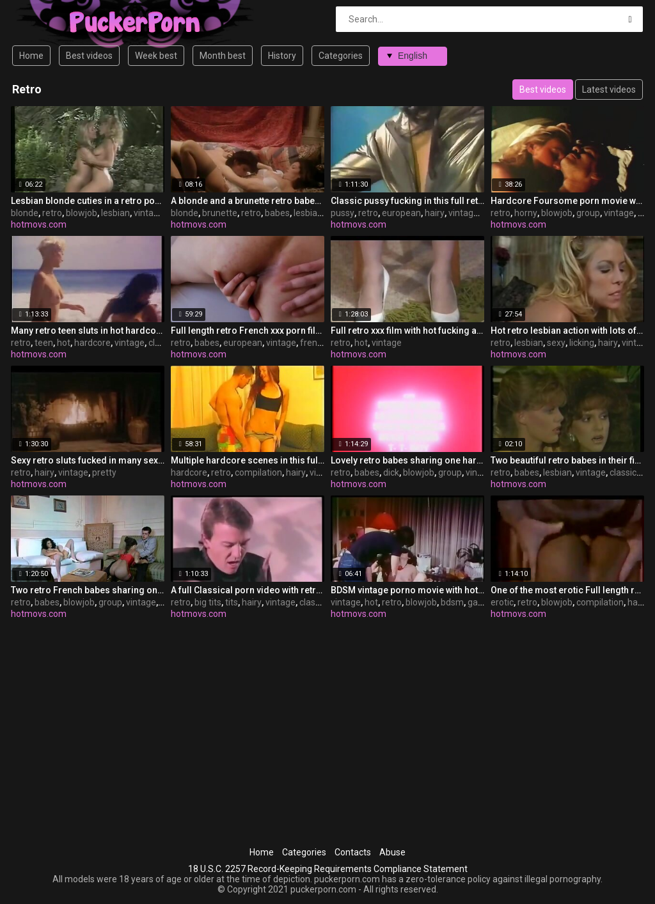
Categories (341, 56)
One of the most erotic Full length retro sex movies (567, 590)
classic (161, 343)
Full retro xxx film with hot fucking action (407, 330)
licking (581, 343)
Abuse (392, 852)
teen (44, 343)
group (588, 213)
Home (31, 56)
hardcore (92, 343)
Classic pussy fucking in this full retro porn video (407, 201)
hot (63, 343)
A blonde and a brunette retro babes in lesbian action (247, 201)
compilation (258, 472)
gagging (484, 602)
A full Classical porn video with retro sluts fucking (247, 590)
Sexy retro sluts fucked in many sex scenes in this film (87, 460)
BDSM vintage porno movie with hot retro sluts (407, 590)
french (313, 343)
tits (231, 602)
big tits (207, 602)
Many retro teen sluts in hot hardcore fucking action (87, 330)
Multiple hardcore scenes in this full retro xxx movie (247, 460)
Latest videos (609, 89)
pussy (342, 213)
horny (525, 213)
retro (52, 213)
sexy (556, 343)
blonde (24, 213)
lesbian (115, 213)
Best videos (89, 56)
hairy (435, 213)
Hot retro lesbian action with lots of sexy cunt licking (567, 330)
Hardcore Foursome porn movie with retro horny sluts (567, 201)
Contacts (353, 852)
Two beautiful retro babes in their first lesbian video (567, 460)
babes (277, 213)
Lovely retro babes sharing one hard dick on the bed (407, 460)
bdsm (452, 602)
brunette (219, 213)
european (401, 213)
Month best (223, 56)
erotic (502, 602)
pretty (104, 472)
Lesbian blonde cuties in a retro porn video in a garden (87, 201)
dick (391, 472)
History (282, 56)
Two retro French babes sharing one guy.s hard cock (87, 590)
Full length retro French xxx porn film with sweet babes (247, 330)
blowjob (81, 213)
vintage (149, 213)
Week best (156, 56)
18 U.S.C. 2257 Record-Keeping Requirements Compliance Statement (328, 869)
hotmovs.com (39, 224)
